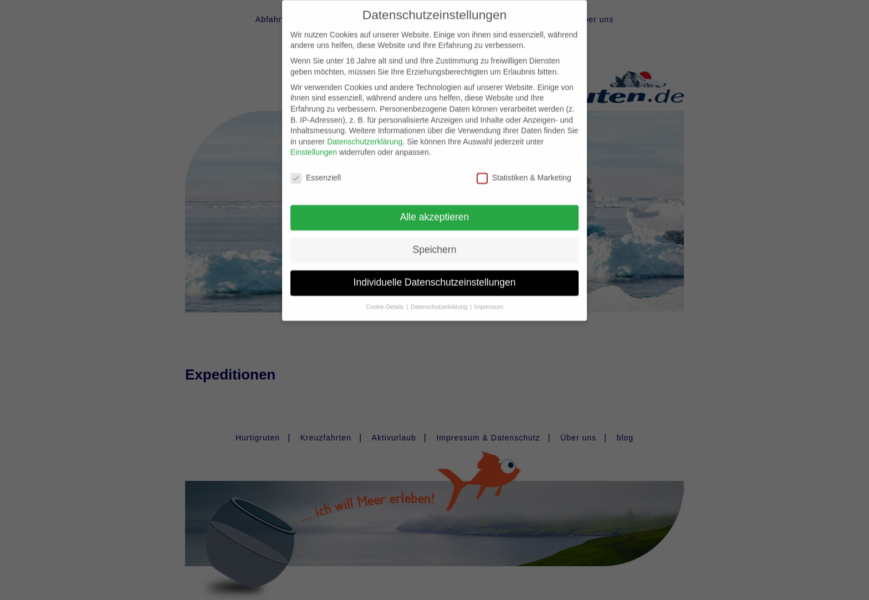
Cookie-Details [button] (385, 297)
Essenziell (315, 169)
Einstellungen (313, 143)
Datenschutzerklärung (364, 132)
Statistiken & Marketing (524, 169)
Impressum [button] (488, 297)
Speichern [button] (435, 240)
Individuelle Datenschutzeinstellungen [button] (435, 273)
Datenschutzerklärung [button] (440, 297)
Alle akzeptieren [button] (434, 207)
